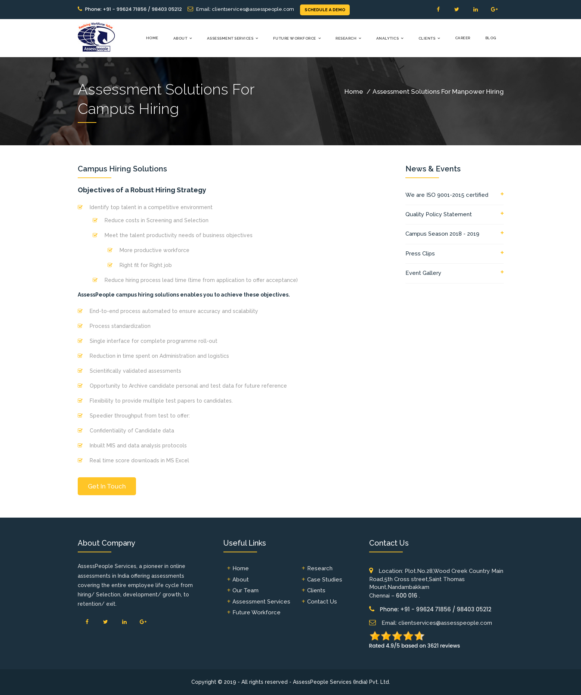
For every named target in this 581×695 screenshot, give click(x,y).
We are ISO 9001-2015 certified (446, 195)
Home (152, 38)
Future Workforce (294, 38)
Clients (427, 38)
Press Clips (420, 253)
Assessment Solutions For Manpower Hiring (438, 91)
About (180, 38)
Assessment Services (230, 38)
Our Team (245, 590)
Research (346, 38)
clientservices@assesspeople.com (253, 9)
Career (462, 38)
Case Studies (324, 579)
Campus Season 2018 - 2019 (442, 233)
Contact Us (322, 601)
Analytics (387, 38)
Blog (490, 38)
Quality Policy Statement (438, 214)
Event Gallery (423, 273)
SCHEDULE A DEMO (325, 9)
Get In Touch (107, 486)
